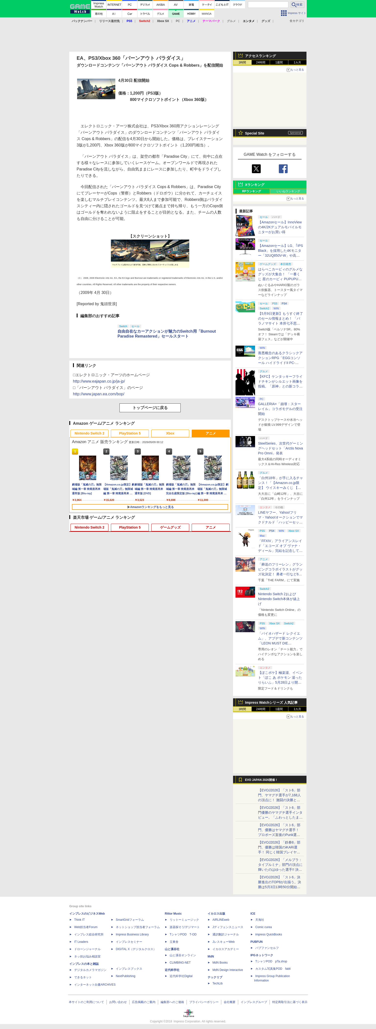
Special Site (254, 133)
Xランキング (254, 185)
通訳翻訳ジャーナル (225, 934)
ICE (252, 913)
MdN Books (220, 962)
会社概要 (229, 1002)
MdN (211, 956)
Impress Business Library (132, 934)
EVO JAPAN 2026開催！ (261, 780)
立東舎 (174, 942)
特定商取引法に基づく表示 (289, 1002)
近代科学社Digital (181, 976)
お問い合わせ (118, 1002)
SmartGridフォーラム (130, 919)
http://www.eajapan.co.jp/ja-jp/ (99, 381)
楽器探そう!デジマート (185, 927)
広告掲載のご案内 (143, 1002)
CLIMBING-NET (180, 962)
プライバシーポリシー (204, 1002)
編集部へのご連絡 (172, 1002)
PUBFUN (256, 942)
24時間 (260, 62)
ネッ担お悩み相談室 (87, 956)
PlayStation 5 (130, 433)
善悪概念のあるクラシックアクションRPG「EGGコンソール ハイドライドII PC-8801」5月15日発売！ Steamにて (280, 363)
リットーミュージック (184, 919)
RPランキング (251, 191)
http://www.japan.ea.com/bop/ (98, 394)
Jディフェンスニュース (227, 927)
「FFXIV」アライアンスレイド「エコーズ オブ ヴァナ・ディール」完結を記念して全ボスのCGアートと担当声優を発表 (280, 550)
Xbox (170, 433)
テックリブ (215, 977)
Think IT (79, 919)
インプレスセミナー (129, 942)
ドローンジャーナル (87, 949)
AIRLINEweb (220, 919)
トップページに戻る (150, 408)
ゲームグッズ (170, 527)
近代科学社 (172, 970)
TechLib (217, 983)
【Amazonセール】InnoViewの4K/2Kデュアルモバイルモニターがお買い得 (280, 227)
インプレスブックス (129, 968)
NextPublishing (125, 976)
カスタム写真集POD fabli (273, 968)
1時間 (242, 62)
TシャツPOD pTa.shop (271, 961)
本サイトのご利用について (86, 1002)
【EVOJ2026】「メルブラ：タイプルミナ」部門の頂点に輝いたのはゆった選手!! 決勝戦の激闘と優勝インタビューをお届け (280, 869)
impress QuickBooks (268, 934)
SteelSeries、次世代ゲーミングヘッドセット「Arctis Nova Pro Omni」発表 (280, 448)
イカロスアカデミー (225, 949)
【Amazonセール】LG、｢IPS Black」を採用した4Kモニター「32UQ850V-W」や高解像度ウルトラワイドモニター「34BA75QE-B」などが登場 (280, 255)
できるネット (83, 977)
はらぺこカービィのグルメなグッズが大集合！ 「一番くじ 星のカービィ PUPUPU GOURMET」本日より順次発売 (280, 279)
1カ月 (297, 62)
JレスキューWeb (223, 942)
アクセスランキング (260, 56)
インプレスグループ (254, 1002)
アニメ (211, 433)
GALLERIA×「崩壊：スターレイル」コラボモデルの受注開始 (280, 409)
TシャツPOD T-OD (183, 934)
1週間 (279, 62)
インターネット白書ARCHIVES (95, 984)
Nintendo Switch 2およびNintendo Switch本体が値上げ (279, 599)
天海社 (259, 919)
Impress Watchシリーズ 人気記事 (271, 702)
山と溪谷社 (172, 949)
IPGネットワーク (261, 955)
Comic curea (263, 927)
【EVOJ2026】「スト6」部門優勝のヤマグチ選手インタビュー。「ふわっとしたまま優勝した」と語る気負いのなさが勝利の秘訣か (280, 817)
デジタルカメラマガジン (90, 970)
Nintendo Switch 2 (89, 433)
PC (178, 21)
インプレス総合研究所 (89, 934)
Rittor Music (173, 913)
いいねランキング (288, 191)
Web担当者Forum (85, 927)
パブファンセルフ (267, 948)
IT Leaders (81, 942)
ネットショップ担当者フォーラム (138, 927)
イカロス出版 (216, 913)
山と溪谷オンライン (183, 955)
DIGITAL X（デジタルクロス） (136, 949)
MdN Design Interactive (227, 970)
